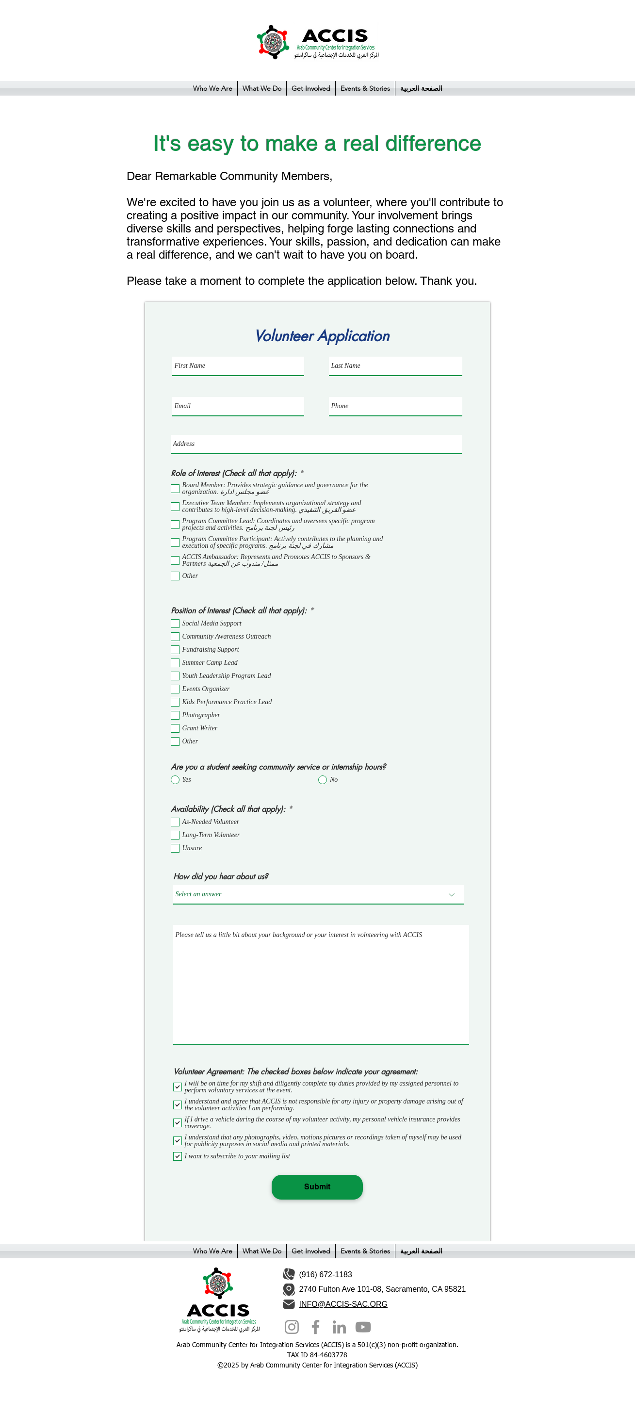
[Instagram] (291, 1326)
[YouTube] (363, 1326)
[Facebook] (315, 1326)
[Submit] (317, 1187)
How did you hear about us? (220, 877)
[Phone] (288, 1274)
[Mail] (289, 1304)
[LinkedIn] (339, 1326)
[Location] (289, 1290)
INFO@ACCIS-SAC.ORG (343, 1304)
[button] (212, 88)
